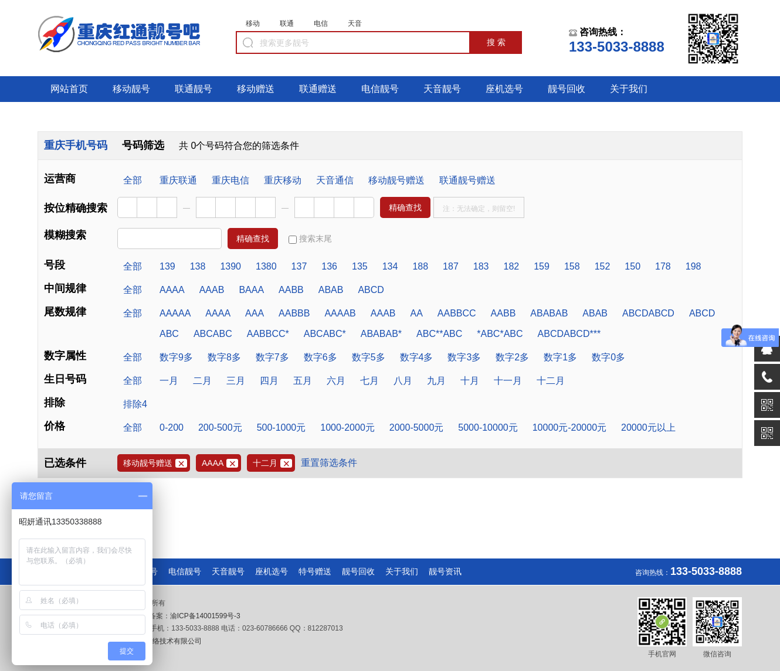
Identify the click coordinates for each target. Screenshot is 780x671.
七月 (369, 381)
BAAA (251, 290)
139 (167, 266)
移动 (253, 23)
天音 (355, 23)
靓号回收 (566, 89)
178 (663, 266)
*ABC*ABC (500, 334)
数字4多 (416, 357)
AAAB (212, 290)
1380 (266, 266)
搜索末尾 (310, 239)
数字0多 (608, 357)
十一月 (508, 381)
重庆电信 (230, 180)
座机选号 (504, 89)
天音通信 (335, 180)
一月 (169, 381)
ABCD (371, 290)
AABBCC (457, 313)
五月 (302, 381)
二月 (202, 381)
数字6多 (320, 357)
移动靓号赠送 (396, 180)
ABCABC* (325, 334)
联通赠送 (318, 89)
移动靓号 (131, 89)
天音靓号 (442, 89)
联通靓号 (193, 89)
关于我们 (628, 89)
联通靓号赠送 (467, 180)
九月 (436, 381)
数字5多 (368, 357)
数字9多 (176, 357)
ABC (169, 334)
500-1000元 (281, 427)
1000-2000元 (347, 427)
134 (390, 266)
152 (603, 266)
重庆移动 (282, 180)
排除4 (135, 404)
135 (360, 266)
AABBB (294, 313)
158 (572, 266)
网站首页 (69, 89)
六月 (336, 381)
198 (693, 266)
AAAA (172, 290)
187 (451, 266)
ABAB (331, 290)
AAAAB (339, 313)
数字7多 (272, 357)
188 (420, 266)
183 (481, 266)
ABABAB (549, 313)
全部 (132, 180)
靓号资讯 (445, 571)
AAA (254, 313)
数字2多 (512, 357)
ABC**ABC (439, 334)
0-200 (172, 427)
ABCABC (213, 334)
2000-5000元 (416, 427)
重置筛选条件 (329, 463)
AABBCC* (268, 334)
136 (329, 266)
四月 (269, 381)
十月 (469, 381)
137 (299, 266)
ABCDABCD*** (569, 334)
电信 (321, 23)
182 (512, 266)
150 (632, 266)
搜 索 (496, 42)
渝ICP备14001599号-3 (205, 616)
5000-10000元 (487, 427)
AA (416, 313)
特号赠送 (315, 571)
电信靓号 (380, 89)
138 (198, 266)
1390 (230, 266)
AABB (291, 290)
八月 (403, 381)
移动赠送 (255, 89)
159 (542, 266)
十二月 (551, 381)
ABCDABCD (648, 313)
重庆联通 (178, 180)
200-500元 (220, 427)
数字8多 (224, 357)
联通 (287, 23)
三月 (235, 381)
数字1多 (560, 357)
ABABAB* (381, 334)
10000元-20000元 (569, 427)
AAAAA (175, 313)
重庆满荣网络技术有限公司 (159, 641)
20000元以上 (648, 427)
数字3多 (464, 357)
